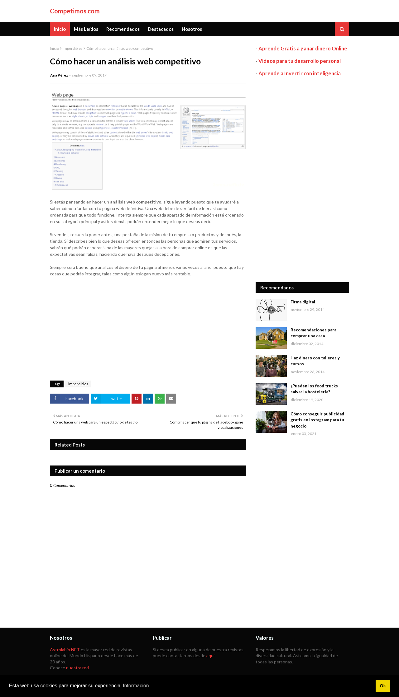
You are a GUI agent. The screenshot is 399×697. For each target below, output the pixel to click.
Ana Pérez (59, 75)
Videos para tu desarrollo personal (299, 61)
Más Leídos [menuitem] (86, 29)
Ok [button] (383, 685)
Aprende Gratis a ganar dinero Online (302, 48)
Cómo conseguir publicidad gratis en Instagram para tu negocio (317, 419)
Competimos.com (75, 11)
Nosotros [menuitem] (192, 29)
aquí (210, 655)
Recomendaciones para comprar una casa (313, 333)
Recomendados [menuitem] (123, 29)
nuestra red (77, 667)
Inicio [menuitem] (60, 29)
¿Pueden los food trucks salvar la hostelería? (314, 389)
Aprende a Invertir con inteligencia (299, 73)
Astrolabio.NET (65, 649)
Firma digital (303, 301)
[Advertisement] (302, 179)
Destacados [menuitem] (161, 29)
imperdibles (73, 48)
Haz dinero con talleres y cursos (315, 361)
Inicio (54, 48)
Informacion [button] (136, 685)
